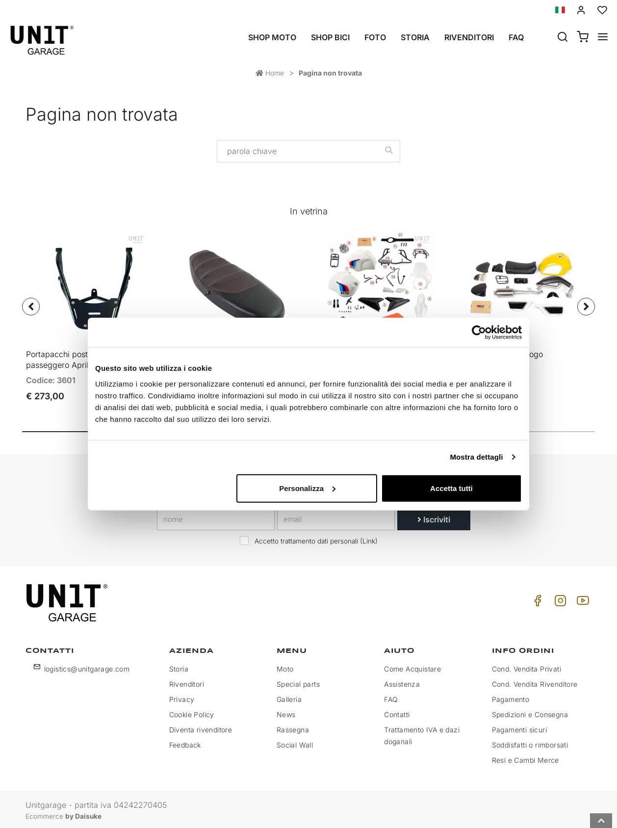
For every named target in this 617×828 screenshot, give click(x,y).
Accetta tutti (451, 488)
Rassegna (293, 727)
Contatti (397, 712)
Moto (285, 666)
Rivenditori (469, 37)
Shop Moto (272, 37)
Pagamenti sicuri (519, 727)
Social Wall (295, 742)
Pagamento (511, 697)
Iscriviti (433, 517)
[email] (336, 517)
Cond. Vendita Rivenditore (535, 681)
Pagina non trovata (330, 73)
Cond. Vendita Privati (526, 666)
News (286, 712)
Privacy (182, 697)
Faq (516, 37)
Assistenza (402, 681)
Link (368, 539)
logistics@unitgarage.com (87, 666)
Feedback (185, 742)
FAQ (391, 697)
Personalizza (307, 488)
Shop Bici (330, 37)
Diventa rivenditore (200, 727)
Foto (375, 37)
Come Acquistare (412, 666)
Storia (415, 37)
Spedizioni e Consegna (530, 712)
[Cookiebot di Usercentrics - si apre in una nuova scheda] (479, 332)
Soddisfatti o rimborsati (530, 742)
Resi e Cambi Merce (525, 757)
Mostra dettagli (476, 457)
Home (270, 73)
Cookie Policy (191, 712)
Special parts (298, 681)
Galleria (289, 697)
